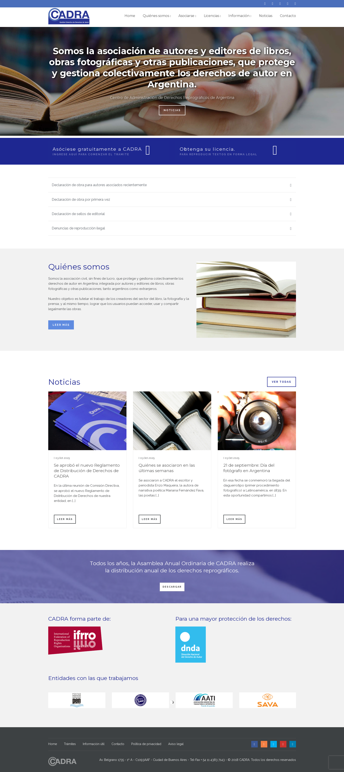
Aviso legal (176, 744)
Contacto (288, 16)
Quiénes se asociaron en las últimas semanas (167, 468)
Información (239, 16)
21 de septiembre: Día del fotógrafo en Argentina (248, 468)
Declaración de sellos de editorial (172, 214)
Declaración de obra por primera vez (172, 199)
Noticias (265, 16)
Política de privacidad (146, 744)
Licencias (212, 16)
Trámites (70, 744)
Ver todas (281, 381)
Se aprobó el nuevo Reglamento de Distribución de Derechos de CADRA (87, 470)
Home (130, 16)
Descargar (172, 586)
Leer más (61, 324)
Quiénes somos (157, 16)
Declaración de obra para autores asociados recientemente (172, 185)
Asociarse (187, 16)
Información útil (94, 744)
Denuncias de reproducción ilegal (172, 228)
